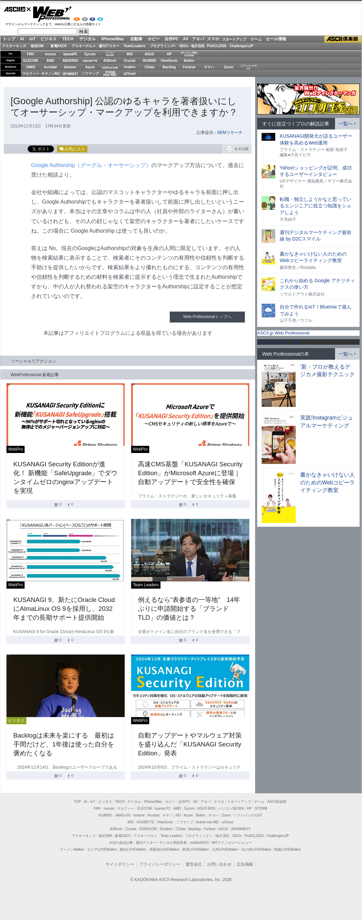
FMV (30, 54)
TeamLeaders (134, 46)
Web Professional (52, 14)
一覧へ (345, 123)
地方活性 (198, 46)
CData (149, 67)
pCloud (129, 73)
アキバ (198, 39)
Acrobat (50, 67)
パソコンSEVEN (110, 53)
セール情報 (276, 39)
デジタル (87, 39)
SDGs (184, 46)
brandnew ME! (110, 74)
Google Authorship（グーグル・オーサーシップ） (91, 165)
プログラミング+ (163, 46)
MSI (130, 54)
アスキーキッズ (14, 46)
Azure (90, 67)
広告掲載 (245, 864)
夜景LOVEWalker (195, 849)
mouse (50, 54)
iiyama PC (162, 808)
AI (22, 39)
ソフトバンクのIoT (248, 67)
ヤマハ (209, 67)
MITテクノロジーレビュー (232, 843)
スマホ (213, 39)
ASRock (109, 61)
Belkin (189, 61)
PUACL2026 (216, 46)
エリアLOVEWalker (102, 849)
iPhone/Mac (112, 39)
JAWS (30, 67)
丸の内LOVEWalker (256, 849)
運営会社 (193, 864)
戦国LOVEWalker (287, 849)
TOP (77, 802)
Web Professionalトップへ (207, 316)
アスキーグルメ (84, 46)
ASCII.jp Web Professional (283, 332)
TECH (67, 39)
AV (186, 39)
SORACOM (148, 829)
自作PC (172, 39)
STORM (261, 808)
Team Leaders (171, 836)
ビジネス (48, 39)
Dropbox (130, 67)
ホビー (154, 39)
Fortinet (189, 67)
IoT (32, 39)
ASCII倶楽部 (342, 39)
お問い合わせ (219, 864)
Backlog (169, 67)
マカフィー (30, 73)
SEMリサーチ (229, 132)
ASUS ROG (70, 61)
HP (169, 54)
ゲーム (256, 39)
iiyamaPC (70, 54)
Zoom (228, 67)
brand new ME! (207, 822)
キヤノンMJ (50, 73)
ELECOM (30, 61)
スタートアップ (234, 39)
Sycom (90, 54)
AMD (50, 61)
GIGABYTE (90, 61)
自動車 (136, 39)
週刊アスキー (109, 46)
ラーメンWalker (72, 849)
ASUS (149, 54)
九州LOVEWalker (225, 849)
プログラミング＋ (198, 836)
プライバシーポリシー (159, 864)
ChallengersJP (241, 46)
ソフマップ (90, 73)
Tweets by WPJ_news (279, 341)
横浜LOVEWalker (133, 849)
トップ (9, 39)
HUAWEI (149, 61)
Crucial (130, 61)
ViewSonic (169, 61)
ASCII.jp (17, 9)
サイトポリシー (120, 864)
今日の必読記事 (121, 843)
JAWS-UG (123, 815)
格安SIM (37, 46)
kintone (70, 67)
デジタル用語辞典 (173, 843)
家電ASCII (59, 46)
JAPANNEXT (70, 73)
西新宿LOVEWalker (164, 849)
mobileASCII (199, 843)
